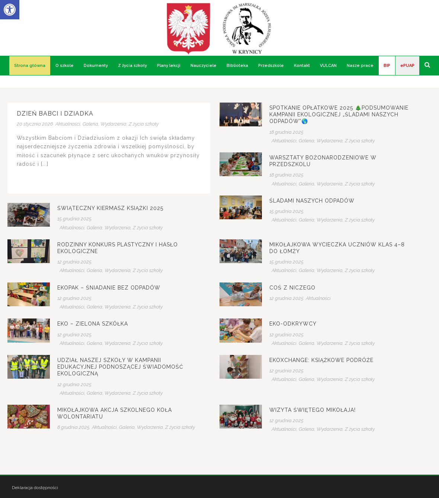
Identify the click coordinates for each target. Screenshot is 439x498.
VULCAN (328, 65)
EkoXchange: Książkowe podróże (321, 360)
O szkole (64, 65)
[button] (9, 9)
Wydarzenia (113, 124)
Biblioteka (237, 65)
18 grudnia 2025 (286, 132)
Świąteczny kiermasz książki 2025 (110, 208)
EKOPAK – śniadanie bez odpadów (108, 288)
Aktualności (67, 124)
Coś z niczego (292, 288)
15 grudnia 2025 (286, 211)
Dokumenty (96, 65)
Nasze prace (360, 65)
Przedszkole (271, 65)
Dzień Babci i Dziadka (55, 113)
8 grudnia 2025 (73, 427)
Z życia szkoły (132, 65)
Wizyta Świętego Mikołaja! (312, 410)
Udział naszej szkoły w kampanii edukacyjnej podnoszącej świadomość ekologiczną (120, 366)
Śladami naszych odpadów (312, 201)
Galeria (90, 124)
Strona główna (29, 65)
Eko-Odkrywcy (293, 324)
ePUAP (407, 65)
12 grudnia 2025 (74, 262)
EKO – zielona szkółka (92, 324)
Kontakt (302, 65)
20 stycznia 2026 (35, 124)
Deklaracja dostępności (35, 487)
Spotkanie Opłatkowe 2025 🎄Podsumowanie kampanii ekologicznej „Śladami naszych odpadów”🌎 (338, 114)
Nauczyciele (203, 65)
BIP (387, 65)
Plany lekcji (168, 65)
